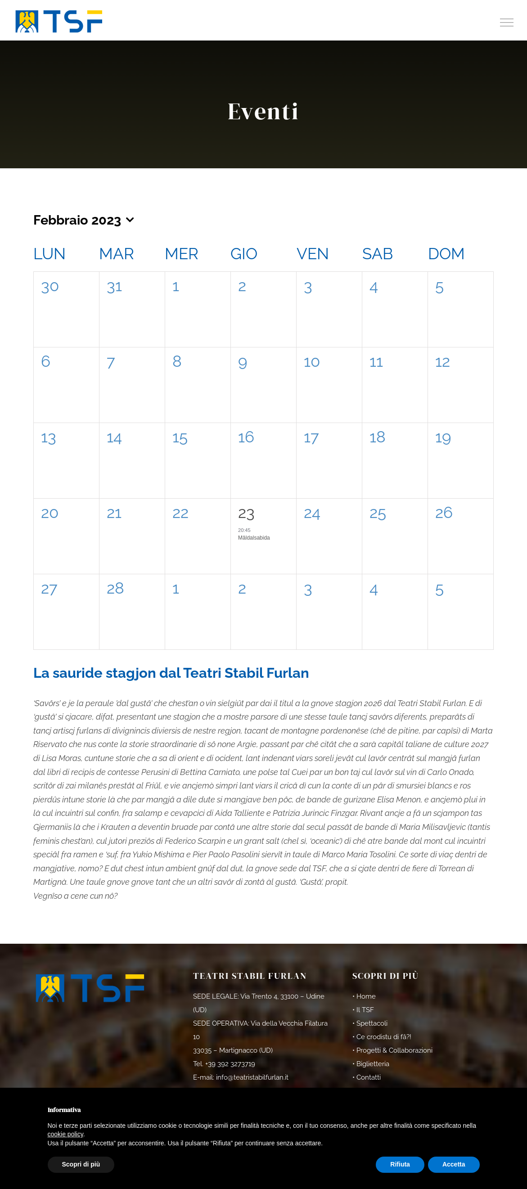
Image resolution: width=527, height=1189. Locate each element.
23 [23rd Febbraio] (246, 512)
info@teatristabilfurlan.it (252, 1077)
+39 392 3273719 (230, 1064)
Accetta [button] (453, 1164)
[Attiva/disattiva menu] (507, 22)
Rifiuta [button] (400, 1164)
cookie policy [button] (65, 1134)
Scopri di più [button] (81, 1164)
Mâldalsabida (254, 538)
